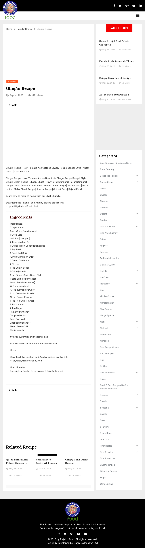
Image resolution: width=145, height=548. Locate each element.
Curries (103, 220)
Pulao (103, 379)
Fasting (104, 252)
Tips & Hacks (106, 452)
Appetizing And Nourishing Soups (116, 163)
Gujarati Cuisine (108, 265)
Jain (102, 290)
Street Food (106, 433)
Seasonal (104, 408)
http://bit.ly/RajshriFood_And (22, 206)
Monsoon (104, 341)
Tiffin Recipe (106, 446)
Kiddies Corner (107, 296)
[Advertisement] (48, 55)
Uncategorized (107, 465)
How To (103, 271)
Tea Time (104, 439)
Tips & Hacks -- (107, 458)
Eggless (104, 245)
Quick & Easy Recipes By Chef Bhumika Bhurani (114, 387)
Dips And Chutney (109, 233)
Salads (103, 401)
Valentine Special (108, 471)
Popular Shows (24, 29)
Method (104, 328)
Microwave (105, 334)
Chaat (103, 188)
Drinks (103, 239)
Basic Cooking (107, 169)
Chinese (104, 201)
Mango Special (107, 315)
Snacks (103, 414)
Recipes (104, 395)
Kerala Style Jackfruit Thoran (117, 61)
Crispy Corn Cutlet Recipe (115, 78)
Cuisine (103, 214)
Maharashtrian (107, 303)
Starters (104, 427)
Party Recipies (107, 353)
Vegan (103, 477)
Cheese (103, 195)
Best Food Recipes (109, 176)
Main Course (106, 309)
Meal (102, 322)
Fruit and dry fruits (109, 258)
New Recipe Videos (109, 347)
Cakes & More (106, 182)
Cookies (104, 207)
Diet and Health (107, 226)
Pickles (103, 366)
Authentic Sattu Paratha (114, 94)
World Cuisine (106, 484)
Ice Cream (105, 277)
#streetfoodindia (47, 178)
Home (9, 29)
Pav (102, 360)
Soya (102, 420)
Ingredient (105, 283)
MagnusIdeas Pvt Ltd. (86, 543)
